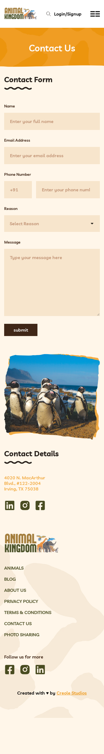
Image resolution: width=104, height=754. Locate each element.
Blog (10, 579)
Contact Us (18, 623)
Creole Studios (72, 693)
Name (9, 106)
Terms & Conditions (27, 612)
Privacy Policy (21, 601)
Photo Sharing (21, 634)
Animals (14, 568)
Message (12, 242)
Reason (10, 208)
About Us (15, 590)
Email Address (17, 140)
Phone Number (17, 174)
